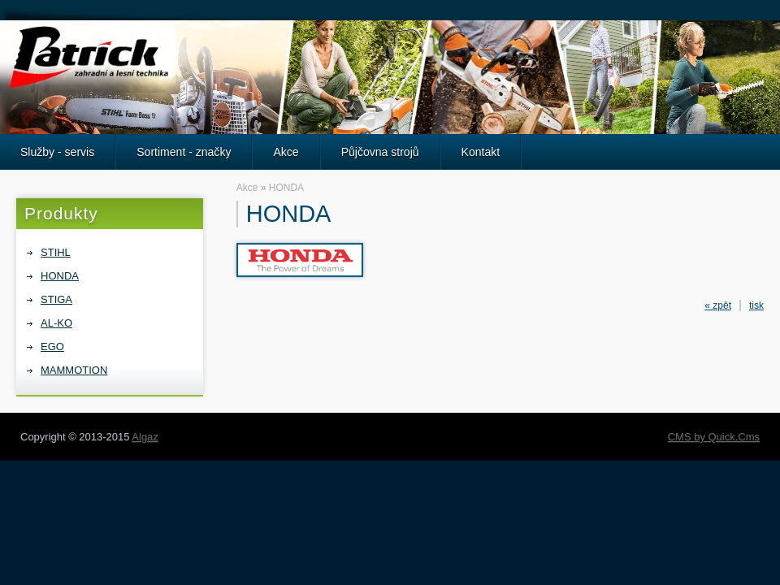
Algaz (145, 437)
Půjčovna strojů (380, 151)
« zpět (717, 305)
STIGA (56, 299)
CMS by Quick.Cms (714, 437)
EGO (52, 346)
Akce (285, 151)
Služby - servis (57, 151)
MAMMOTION (74, 370)
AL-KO (56, 323)
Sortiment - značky (183, 151)
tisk (756, 305)
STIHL (56, 252)
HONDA (60, 276)
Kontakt (481, 151)
